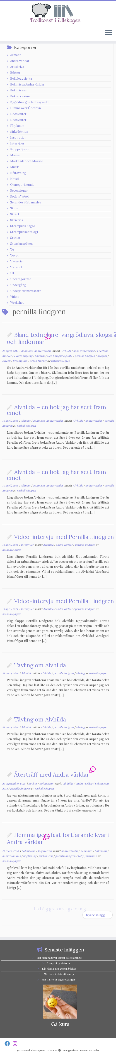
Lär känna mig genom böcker (59, 968)
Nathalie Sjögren (34, 1050)
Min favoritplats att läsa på (59, 974)
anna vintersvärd (84, 350)
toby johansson (88, 856)
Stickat (15, 238)
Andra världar (19, 61)
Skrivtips (16, 220)
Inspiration (18, 137)
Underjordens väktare (25, 291)
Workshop (17, 303)
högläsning (30, 856)
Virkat (14, 297)
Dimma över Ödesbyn (25, 108)
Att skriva (17, 67)
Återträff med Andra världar (51, 774)
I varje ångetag (23, 355)
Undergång (18, 285)
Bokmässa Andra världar (27, 84)
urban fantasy (38, 360)
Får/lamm (17, 126)
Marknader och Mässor (26, 161)
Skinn (14, 208)
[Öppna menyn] (108, 33)
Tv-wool (16, 267)
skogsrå (102, 355)
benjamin (86, 851)
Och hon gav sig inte (60, 355)
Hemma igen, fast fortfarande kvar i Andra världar (58, 838)
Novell (14, 179)
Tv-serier (17, 261)
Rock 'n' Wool (19, 196)
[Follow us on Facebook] (9, 1043)
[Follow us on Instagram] (16, 1043)
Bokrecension (20, 96)
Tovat (14, 255)
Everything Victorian (59, 963)
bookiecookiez (11, 856)
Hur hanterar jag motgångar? (59, 979)
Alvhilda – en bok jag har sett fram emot (56, 410)
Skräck (15, 214)
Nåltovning (18, 173)
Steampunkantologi (24, 232)
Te (12, 250)
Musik (14, 167)
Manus (15, 155)
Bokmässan (18, 90)
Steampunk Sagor (22, 226)
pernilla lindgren (85, 355)
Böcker (15, 73)
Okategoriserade (22, 185)
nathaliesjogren (60, 360)
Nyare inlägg (97, 915)
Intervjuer (17, 143)
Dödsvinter (18, 114)
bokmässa (101, 851)
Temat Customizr (89, 1050)
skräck (6, 360)
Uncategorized (20, 279)
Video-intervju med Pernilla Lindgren (64, 536)
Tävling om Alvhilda (40, 665)
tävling (80, 673)
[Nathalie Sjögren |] (58, 13)
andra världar (94, 420)
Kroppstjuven (19, 149)
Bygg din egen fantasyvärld (29, 102)
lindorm (40, 355)
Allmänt (15, 55)
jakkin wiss (46, 856)
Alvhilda (66, 350)
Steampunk (20, 360)
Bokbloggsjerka (21, 79)
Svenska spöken (21, 244)
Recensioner (19, 191)
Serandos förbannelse (25, 202)
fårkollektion (19, 132)
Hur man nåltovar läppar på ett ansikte (59, 957)
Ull (12, 273)
